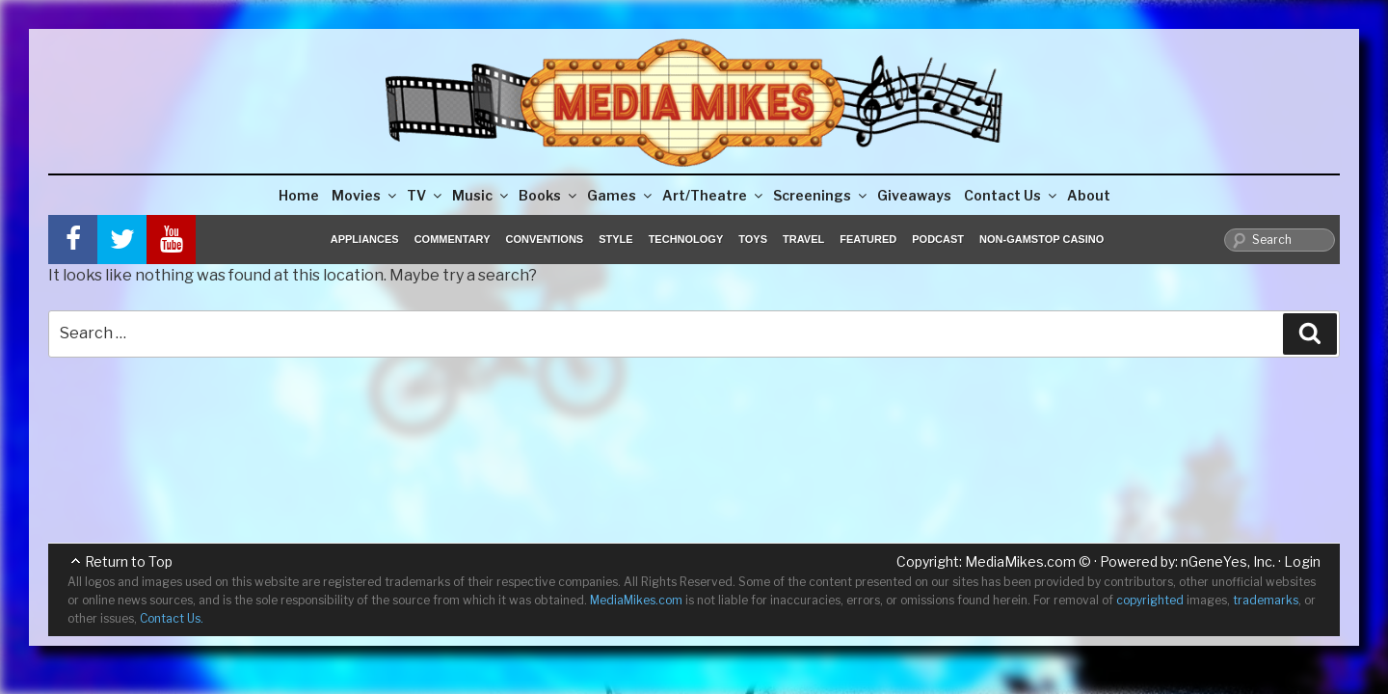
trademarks (1265, 600)
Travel (803, 239)
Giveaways (914, 195)
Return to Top (129, 561)
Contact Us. (171, 618)
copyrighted (1150, 600)
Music (481, 195)
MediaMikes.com (1020, 561)
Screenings (821, 195)
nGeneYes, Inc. (1228, 561)
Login (1302, 561)
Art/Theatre (713, 195)
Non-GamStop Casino (1041, 239)
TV (425, 195)
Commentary (452, 239)
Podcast (938, 239)
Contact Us (1011, 195)
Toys (752, 239)
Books (549, 195)
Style (615, 239)
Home (299, 195)
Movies (365, 195)
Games (620, 195)
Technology (686, 239)
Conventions (544, 239)
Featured (868, 239)
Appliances (365, 239)
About (1088, 195)
